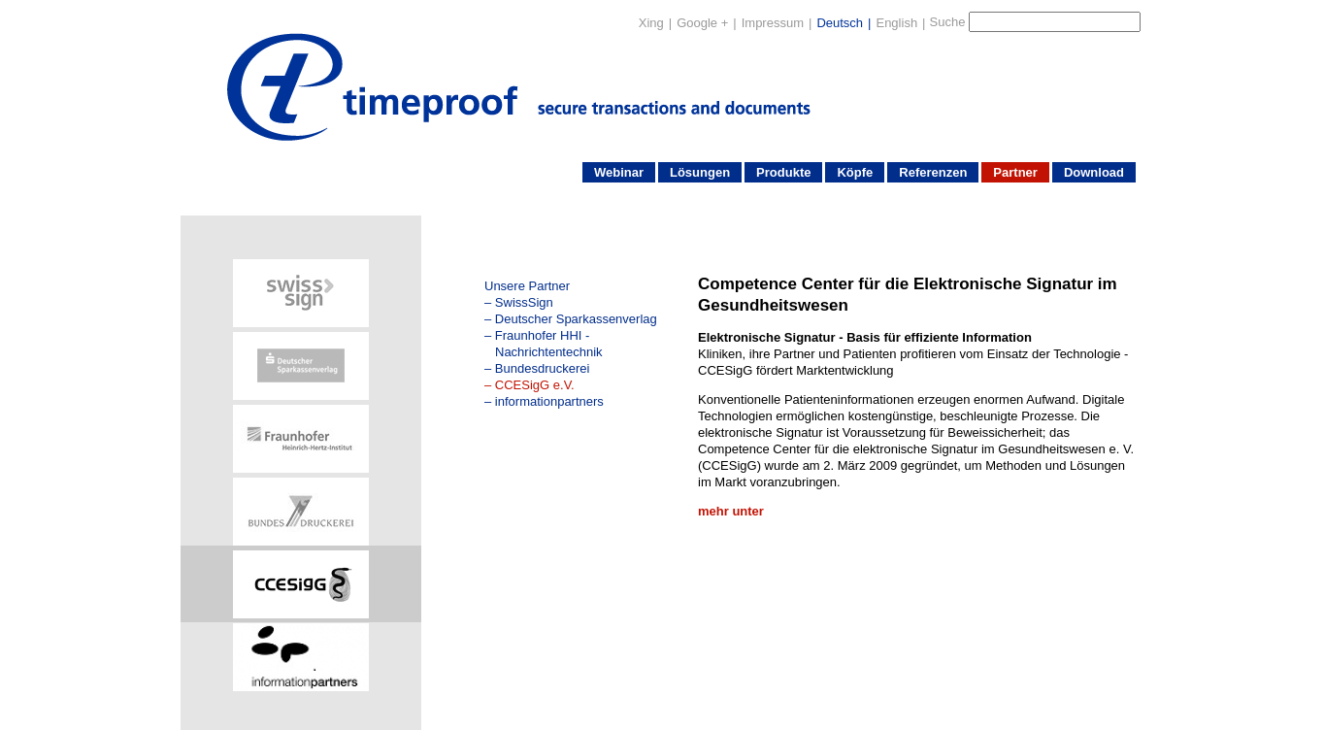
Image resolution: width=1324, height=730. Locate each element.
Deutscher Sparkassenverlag (576, 319)
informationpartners (549, 401)
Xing (651, 23)
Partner (1015, 172)
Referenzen (933, 172)
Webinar (619, 172)
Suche (948, 22)
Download (1094, 172)
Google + (702, 23)
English (896, 23)
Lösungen (700, 172)
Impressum (773, 23)
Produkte (783, 172)
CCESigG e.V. (535, 385)
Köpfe (855, 172)
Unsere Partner (527, 286)
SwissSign (524, 302)
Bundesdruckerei (542, 368)
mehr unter (731, 511)
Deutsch (839, 23)
